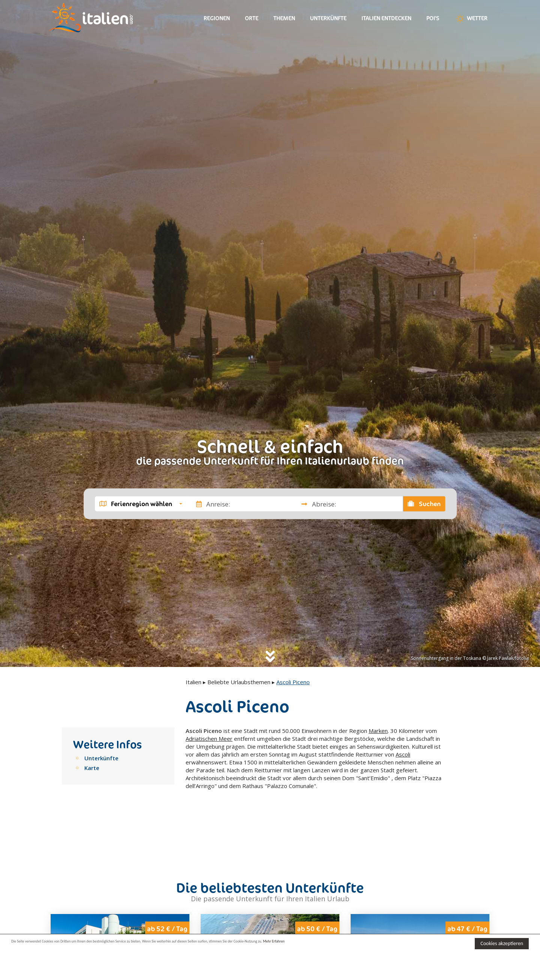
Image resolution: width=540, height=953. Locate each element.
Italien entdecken (386, 18)
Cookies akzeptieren (501, 943)
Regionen (217, 18)
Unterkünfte (328, 18)
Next (179, 912)
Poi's (433, 18)
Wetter (471, 18)
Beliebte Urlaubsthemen (238, 682)
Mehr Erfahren (363, 943)
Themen (284, 18)
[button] (141, 503)
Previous (61, 912)
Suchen (424, 504)
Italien (193, 682)
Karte (91, 768)
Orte (251, 18)
